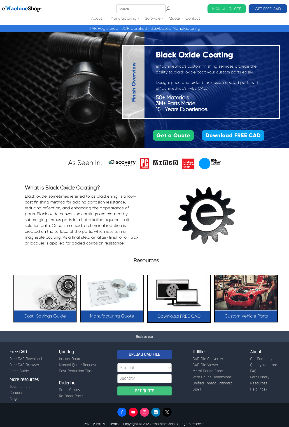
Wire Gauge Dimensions (212, 377)
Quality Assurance (265, 365)
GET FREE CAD (268, 9)
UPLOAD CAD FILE (144, 354)
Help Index (258, 389)
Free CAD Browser (24, 365)
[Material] (144, 367)
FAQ (253, 371)
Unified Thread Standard (213, 383)
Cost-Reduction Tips (75, 371)
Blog (13, 399)
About (96, 19)
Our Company (261, 359)
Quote (174, 19)
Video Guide (19, 371)
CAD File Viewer (205, 365)
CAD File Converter (208, 359)
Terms (114, 424)
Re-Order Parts (71, 396)
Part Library (259, 377)
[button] (121, 412)
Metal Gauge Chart (208, 371)
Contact (192, 19)
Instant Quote (70, 359)
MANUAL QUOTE (226, 9)
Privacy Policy (94, 424)
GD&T (197, 389)
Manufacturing (123, 19)
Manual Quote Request (77, 365)
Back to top (144, 336)
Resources (258, 383)
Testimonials (19, 387)
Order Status (69, 390)
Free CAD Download (25, 359)
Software (153, 19)
